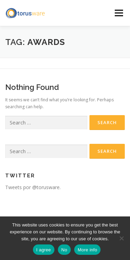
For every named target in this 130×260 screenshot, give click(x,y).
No (64, 249)
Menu (118, 13)
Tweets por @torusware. (33, 187)
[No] (121, 238)
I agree (43, 249)
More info (87, 249)
